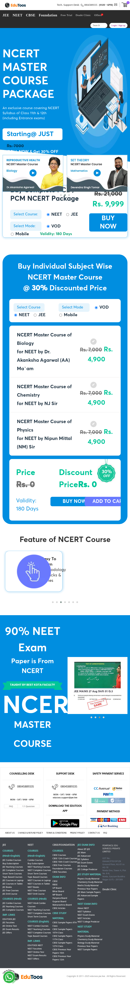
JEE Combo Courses (12, 859)
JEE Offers (7, 931)
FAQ (11, 806)
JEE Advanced (84, 854)
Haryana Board (59, 896)
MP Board (57, 893)
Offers (98, 15)
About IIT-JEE (84, 848)
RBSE (55, 883)
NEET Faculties (35, 947)
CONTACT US (105, 832)
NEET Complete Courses (39, 869)
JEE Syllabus (83, 858)
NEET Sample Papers (87, 948)
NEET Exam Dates (86, 913)
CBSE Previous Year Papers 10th (61, 950)
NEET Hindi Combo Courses (37, 904)
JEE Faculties (9, 921)
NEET (18, 15)
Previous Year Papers (88, 887)
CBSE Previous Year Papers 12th (61, 957)
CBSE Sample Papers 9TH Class (64, 923)
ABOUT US (12, 832)
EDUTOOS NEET (35, 944)
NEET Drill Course (36, 892)
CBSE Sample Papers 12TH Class (62, 943)
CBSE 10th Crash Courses (64, 860)
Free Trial (66, 15)
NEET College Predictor (89, 920)
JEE (6, 15)
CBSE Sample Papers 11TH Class (62, 936)
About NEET (83, 907)
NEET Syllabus (84, 910)
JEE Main (82, 851)
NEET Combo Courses (38, 924)
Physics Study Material (88, 877)
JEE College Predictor (87, 868)
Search (104, 26)
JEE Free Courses (11, 889)
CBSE (30, 15)
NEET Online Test (36, 950)
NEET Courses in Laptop (39, 879)
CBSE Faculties (59, 870)
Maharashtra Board (62, 903)
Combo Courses (35, 859)
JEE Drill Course (10, 892)
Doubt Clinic (83, 15)
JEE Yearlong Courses (13, 865)
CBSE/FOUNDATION (63, 844)
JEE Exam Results (11, 928)
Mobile (20, 234)
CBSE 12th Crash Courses (64, 857)
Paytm (108, 795)
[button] (61, 202)
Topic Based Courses (12, 875)
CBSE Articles (58, 907)
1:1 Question (28, 806)
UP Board (56, 886)
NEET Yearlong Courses (39, 865)
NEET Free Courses (37, 889)
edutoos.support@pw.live (65, 797)
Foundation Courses (62, 867)
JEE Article (82, 864)
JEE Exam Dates (85, 861)
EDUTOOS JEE (9, 918)
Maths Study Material (88, 884)
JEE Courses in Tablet (13, 882)
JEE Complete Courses (13, 869)
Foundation (48, 15)
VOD (54, 226)
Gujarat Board (59, 900)
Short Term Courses (12, 872)
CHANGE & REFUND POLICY (35, 832)
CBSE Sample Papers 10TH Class (62, 930)
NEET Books (33, 886)
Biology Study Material (88, 941)
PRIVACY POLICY (86, 832)
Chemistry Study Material (90, 880)
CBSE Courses (59, 853)
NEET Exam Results (37, 954)
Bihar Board (58, 890)
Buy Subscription (11, 862)
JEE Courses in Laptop (13, 879)
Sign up (121, 25)
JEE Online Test (10, 924)
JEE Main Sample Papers (89, 891)
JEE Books (7, 886)
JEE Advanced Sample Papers (88, 896)
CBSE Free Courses (61, 864)
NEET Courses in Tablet (39, 882)
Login (114, 25)
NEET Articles (84, 917)
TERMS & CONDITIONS (63, 832)
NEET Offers (33, 957)
